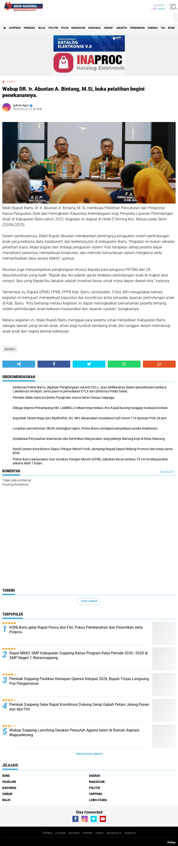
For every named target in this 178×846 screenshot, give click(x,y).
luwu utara (98, 800)
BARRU (10, 349)
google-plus (114, 833)
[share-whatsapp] (124, 364)
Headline (9, 782)
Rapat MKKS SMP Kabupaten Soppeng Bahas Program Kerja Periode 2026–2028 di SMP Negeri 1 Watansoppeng (78, 655)
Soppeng (15, 27)
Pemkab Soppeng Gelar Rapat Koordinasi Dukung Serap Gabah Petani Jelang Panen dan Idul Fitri (79, 707)
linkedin (88, 833)
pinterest (74, 833)
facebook (130, 833)
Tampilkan (166, 471)
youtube (60, 833)
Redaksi (47, 833)
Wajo (41, 27)
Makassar (78, 27)
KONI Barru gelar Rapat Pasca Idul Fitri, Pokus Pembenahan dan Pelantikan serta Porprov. (76, 629)
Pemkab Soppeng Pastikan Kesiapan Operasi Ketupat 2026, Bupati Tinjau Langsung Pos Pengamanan (79, 681)
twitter (100, 833)
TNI (163, 27)
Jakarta (121, 27)
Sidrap (108, 27)
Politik (53, 27)
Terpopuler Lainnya (89, 754)
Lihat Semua (89, 601)
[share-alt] (18, 364)
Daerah (153, 27)
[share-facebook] (53, 364)
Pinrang (29, 27)
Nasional (94, 27)
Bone (171, 27)
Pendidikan (137, 27)
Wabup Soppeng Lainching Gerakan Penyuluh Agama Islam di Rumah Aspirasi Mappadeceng (74, 732)
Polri (64, 27)
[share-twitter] (89, 364)
